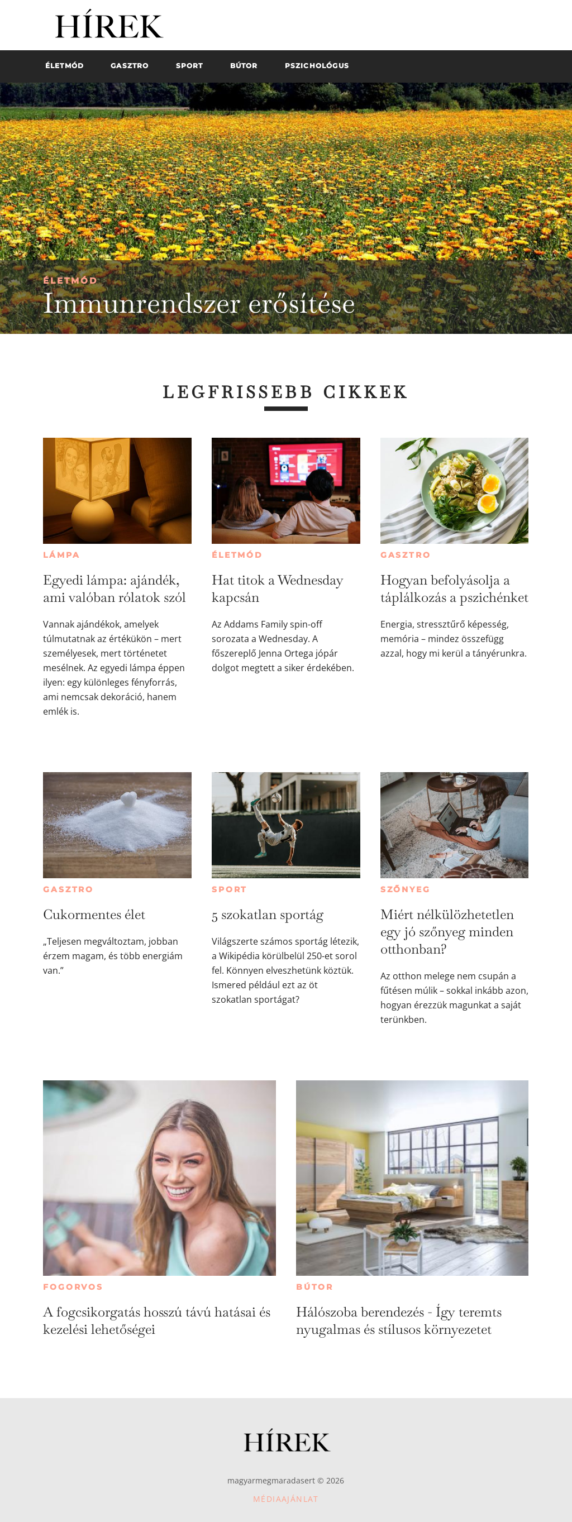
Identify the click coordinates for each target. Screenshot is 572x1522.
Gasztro (405, 555)
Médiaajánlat (286, 1499)
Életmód (70, 280)
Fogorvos (73, 1287)
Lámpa (61, 555)
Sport (229, 889)
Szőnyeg (405, 889)
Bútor (314, 1287)
